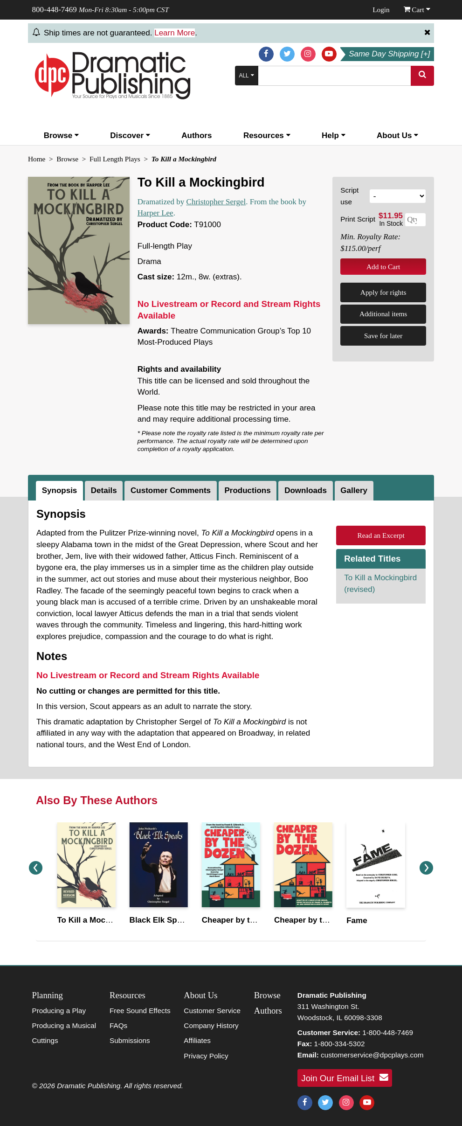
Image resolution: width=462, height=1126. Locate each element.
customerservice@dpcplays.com (372, 1055)
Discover (130, 135)
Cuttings (45, 1040)
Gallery (353, 490)
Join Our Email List (344, 1077)
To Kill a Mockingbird (97, 920)
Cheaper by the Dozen (243, 920)
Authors (196, 135)
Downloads (305, 490)
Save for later (383, 336)
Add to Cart (383, 267)
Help (333, 135)
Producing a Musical (64, 1025)
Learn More (174, 32)
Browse (61, 135)
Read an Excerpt (381, 535)
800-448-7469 (54, 9)
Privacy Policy (206, 1056)
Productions (248, 490)
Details (104, 490)
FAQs (118, 1025)
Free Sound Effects (140, 1011)
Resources (266, 135)
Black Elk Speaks (162, 920)
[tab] (60, 490)
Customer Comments (171, 490)
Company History (211, 1025)
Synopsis (59, 490)
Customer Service (212, 1011)
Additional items (383, 314)
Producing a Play (59, 1011)
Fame (356, 920)
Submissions (130, 1040)
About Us (397, 135)
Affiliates (197, 1040)
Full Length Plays (115, 159)
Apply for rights (383, 292)
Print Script (357, 219)
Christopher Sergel (216, 201)
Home (36, 159)
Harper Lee (155, 213)
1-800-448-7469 (387, 1032)
